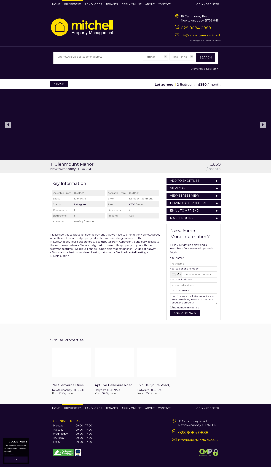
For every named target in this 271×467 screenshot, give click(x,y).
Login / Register (207, 4)
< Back (59, 84)
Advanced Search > (204, 68)
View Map (178, 188)
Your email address (181, 279)
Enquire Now (185, 312)
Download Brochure (188, 203)
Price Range (179, 56)
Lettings (150, 56)
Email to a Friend (184, 210)
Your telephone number (184, 268)
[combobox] (176, 274)
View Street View (184, 195)
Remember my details (186, 307)
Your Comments (180, 290)
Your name (177, 258)
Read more (9, 454)
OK (16, 459)
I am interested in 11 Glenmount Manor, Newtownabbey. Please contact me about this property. (193, 298)
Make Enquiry (181, 218)
